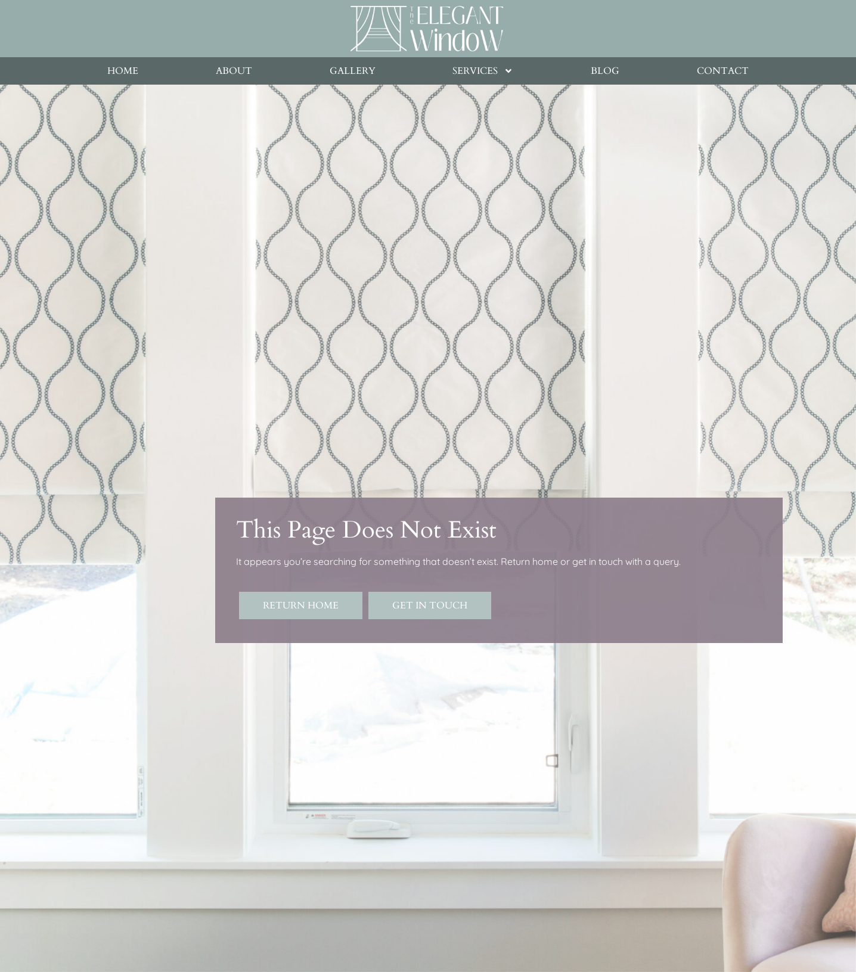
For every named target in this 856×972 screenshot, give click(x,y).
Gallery (353, 70)
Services (482, 71)
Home (122, 70)
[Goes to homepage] (427, 28)
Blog (605, 70)
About (234, 70)
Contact (723, 70)
